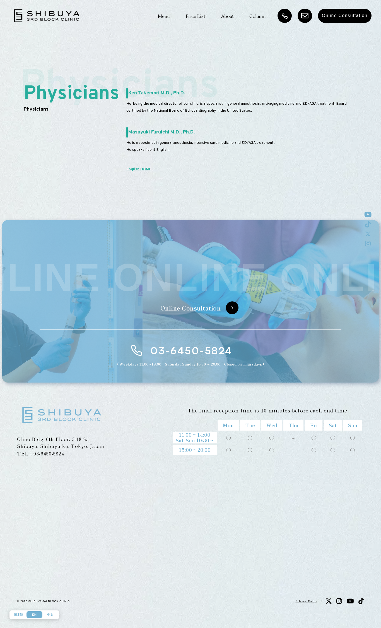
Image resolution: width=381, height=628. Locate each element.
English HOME (138, 169)
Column (257, 15)
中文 (50, 614)
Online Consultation (345, 15)
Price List (195, 15)
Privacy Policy (306, 601)
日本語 (18, 614)
